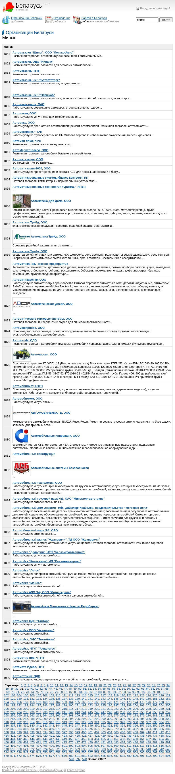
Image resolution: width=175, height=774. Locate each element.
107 (38, 695)
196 (109, 705)
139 (77, 698)
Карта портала (76, 770)
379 (116, 729)
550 (45, 752)
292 (58, 719)
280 (148, 715)
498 (45, 745)
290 (45, 719)
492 (6, 745)
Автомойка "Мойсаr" (27, 583)
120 (122, 695)
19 (95, 685)
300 (109, 719)
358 (148, 725)
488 (148, 742)
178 (161, 702)
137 (64, 698)
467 (12, 742)
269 (77, 715)
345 (64, 725)
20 (100, 685)
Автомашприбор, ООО (28, 327)
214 (58, 708)
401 (90, 732)
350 (96, 725)
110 (58, 695)
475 (64, 742)
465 (167, 739)
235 (25, 712)
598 (84, 759)
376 (96, 729)
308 (161, 719)
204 (161, 705)
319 (64, 722)
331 (142, 722)
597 (78, 759)
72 (22, 692)
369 (51, 729)
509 (116, 745)
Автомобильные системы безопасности (50, 468)
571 (12, 755)
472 (45, 742)
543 (167, 749)
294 (71, 719)
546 (19, 752)
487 (142, 742)
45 (55, 688)
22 (109, 685)
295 (77, 719)
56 (108, 688)
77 (46, 692)
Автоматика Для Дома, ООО (41, 201)
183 (25, 705)
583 (90, 755)
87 (95, 692)
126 (161, 695)
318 (58, 722)
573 (25, 755)
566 (148, 752)
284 (6, 719)
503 (77, 745)
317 (51, 722)
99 (153, 692)
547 (25, 752)
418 (32, 735)
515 (154, 745)
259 (12, 715)
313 (25, 722)
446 (45, 739)
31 (153, 685)
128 (6, 698)
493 (12, 745)
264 (45, 715)
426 (83, 735)
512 (135, 745)
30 (148, 685)
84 (80, 692)
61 (133, 688)
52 (89, 688)
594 (161, 755)
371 (64, 729)
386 (161, 729)
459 (129, 739)
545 (12, 752)
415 (12, 735)
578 (58, 755)
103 (12, 695)
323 (90, 722)
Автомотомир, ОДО (26, 676)
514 (148, 745)
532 (96, 749)
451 (77, 739)
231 (167, 708)
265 (51, 715)
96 (138, 692)
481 (103, 742)
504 (83, 745)
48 (70, 688)
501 (64, 745)
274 (109, 715)
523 (38, 749)
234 (19, 712)
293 (64, 719)
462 (148, 739)
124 (148, 695)
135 (51, 698)
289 (38, 719)
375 (90, 729)
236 (32, 712)
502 (71, 745)
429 (103, 735)
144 (109, 698)
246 (96, 712)
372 (71, 729)
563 (129, 752)
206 (6, 708)
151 (154, 698)
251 (129, 712)
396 (58, 732)
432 (122, 735)
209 (25, 708)
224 (122, 708)
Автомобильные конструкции (33, 453)
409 (142, 732)
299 (103, 719)
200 (135, 705)
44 (50, 688)
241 (64, 712)
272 (96, 715)
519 (12, 749)
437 (154, 735)
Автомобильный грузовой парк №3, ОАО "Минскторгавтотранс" (58, 498)
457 (116, 739)
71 (17, 692)
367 (38, 729)
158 (32, 702)
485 (129, 742)
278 (135, 715)
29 (143, 685)
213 (51, 708)
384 (148, 729)
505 (90, 745)
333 (154, 722)
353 (116, 725)
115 (90, 695)
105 (25, 695)
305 (142, 719)
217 (77, 708)
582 (83, 755)
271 (90, 715)
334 (161, 722)
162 (58, 702)
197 (116, 705)
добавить (17, 21)
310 (6, 722)
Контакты (8, 770)
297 (90, 719)
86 (90, 692)
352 (109, 725)
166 (83, 702)
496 (32, 745)
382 (135, 729)
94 (129, 692)
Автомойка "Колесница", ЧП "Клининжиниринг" (46, 561)
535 (116, 749)
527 (64, 749)
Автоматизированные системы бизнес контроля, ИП (50, 177)
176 (148, 702)
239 (51, 712)
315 (38, 722)
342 (45, 725)
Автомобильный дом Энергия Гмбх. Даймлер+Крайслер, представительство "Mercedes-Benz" (80, 507)
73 (27, 692)
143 (103, 698)
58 (118, 688)
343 (51, 725)
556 (83, 752)
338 (19, 725)
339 (25, 725)
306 (148, 719)
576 (45, 755)
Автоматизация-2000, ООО (31, 168)
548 (32, 752)
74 (32, 692)
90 (109, 692)
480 (96, 742)
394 (45, 732)
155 (12, 702)
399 (77, 732)
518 (6, 749)
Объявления (62, 18)
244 (83, 712)
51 (84, 688)
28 (138, 685)
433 (129, 735)
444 (32, 739)
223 (116, 708)
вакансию (101, 21)
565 (142, 752)
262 (32, 715)
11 (56, 685)
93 (124, 692)
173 (129, 702)
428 (96, 735)
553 (64, 752)
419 (38, 735)
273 (103, 715)
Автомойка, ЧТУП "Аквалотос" (34, 648)
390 (19, 732)
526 (58, 749)
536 (122, 749)
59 (123, 688)
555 (77, 752)
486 (135, 742)
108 (45, 695)
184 (32, 705)
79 (56, 692)
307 (154, 719)
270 (83, 715)
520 (19, 749)
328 (122, 722)
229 (154, 708)
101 (165, 692)
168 (96, 702)
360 (161, 725)
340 (32, 725)
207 (12, 708)
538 (135, 749)
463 (154, 739)
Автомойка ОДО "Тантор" (30, 621)
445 (38, 739)
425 (77, 735)
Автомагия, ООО (24, 113)
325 (103, 722)
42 (41, 688)
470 (32, 742)
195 (103, 705)
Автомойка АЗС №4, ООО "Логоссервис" (41, 592)
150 (148, 698)
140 (83, 698)
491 (167, 742)
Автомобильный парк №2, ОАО (35, 530)
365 (25, 729)
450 (71, 739)
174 (135, 702)
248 (109, 712)
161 (51, 702)
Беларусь (24, 767)
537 (129, 749)
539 (142, 749)
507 (103, 745)
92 (119, 692)
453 (90, 739)
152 (161, 698)
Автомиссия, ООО (34, 354)
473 (51, 742)
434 (135, 735)
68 (167, 688)
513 (142, 745)
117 (103, 695)
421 (51, 735)
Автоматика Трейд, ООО (29, 222)
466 (6, 742)
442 (19, 739)
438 (161, 735)
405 (116, 732)
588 (122, 755)
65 (152, 688)
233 (12, 712)
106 (32, 695)
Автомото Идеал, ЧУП (28, 667)
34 (167, 685)
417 (25, 735)
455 (103, 739)
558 (96, 752)
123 (142, 695)
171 (116, 702)
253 (142, 712)
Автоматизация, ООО (27, 159)
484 (122, 742)
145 (116, 698)
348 (83, 725)
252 (135, 712)
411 (154, 732)
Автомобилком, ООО (27, 398)
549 (38, 752)
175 (142, 702)
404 (109, 732)
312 (19, 722)
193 (90, 705)
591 (142, 755)
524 (45, 749)
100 (158, 692)
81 (66, 692)
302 (122, 719)
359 (154, 725)
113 (77, 695)
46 (60, 688)
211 (38, 708)
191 (77, 705)
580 (71, 755)
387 (167, 729)
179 (167, 702)
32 (158, 685)
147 (129, 698)
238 (45, 712)
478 (83, 742)
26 (129, 685)
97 (143, 692)
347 (77, 725)
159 (38, 702)
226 (135, 708)
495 (25, 745)
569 (167, 752)
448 (58, 739)
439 (167, 735)
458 (122, 739)
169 (103, 702)
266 (58, 715)
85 (85, 692)
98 (148, 692)
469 (25, 742)
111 (64, 695)
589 (129, 755)
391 (25, 732)
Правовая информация (52, 770)
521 (25, 749)
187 (51, 705)
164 (71, 702)
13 (66, 685)
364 (19, 729)
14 (71, 685)
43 (45, 688)
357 (142, 725)
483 (116, 742)
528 (71, 749)
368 (45, 729)
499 (51, 745)
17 (85, 685)
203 (154, 705)
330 (135, 722)
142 (96, 698)
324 (96, 722)
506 (96, 745)
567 (154, 752)
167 (90, 702)
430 (109, 735)
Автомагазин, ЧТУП (26, 71)
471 (38, 742)
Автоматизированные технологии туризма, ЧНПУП (48, 186)
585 (103, 755)
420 (45, 735)
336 (6, 725)
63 (142, 688)
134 (45, 698)
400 (83, 732)
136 (58, 698)
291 (51, 719)
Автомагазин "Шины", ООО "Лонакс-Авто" (43, 52)
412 (161, 732)
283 (167, 715)
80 (61, 692)
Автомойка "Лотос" (26, 570)
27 (133, 685)
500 (58, 745)
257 (167, 712)
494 (19, 745)
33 (163, 685)
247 (103, 712)
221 (103, 708)
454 (96, 739)
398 (71, 732)
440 (6, 739)
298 (96, 719)
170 (109, 702)
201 (142, 705)
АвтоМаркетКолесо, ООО (30, 150)
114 (83, 695)
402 (96, 732)
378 (109, 729)
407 (129, 732)
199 (129, 705)
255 (154, 712)
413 (167, 732)
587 (116, 755)
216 (71, 708)
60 (128, 688)
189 (64, 705)
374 (83, 729)
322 (83, 722)
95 (133, 692)
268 (71, 715)
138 (71, 698)
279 (142, 715)
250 (122, 712)
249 (116, 712)
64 (147, 688)
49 (75, 688)
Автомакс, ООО (23, 122)
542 (161, 749)
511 (129, 745)
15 (75, 685)
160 (45, 702)
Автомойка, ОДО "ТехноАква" (33, 639)
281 (154, 715)
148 (135, 698)
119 (116, 695)
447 (51, 739)
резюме (113, 21)
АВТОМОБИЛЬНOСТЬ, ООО (41, 412)
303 (129, 719)
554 (71, 752)
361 (167, 725)
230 (161, 708)
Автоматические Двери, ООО (42, 304)
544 (6, 752)
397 (64, 732)
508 (109, 745)
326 (109, 722)
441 (12, 739)
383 (142, 729)
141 (90, 698)
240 (58, 712)
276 (122, 715)
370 (58, 729)
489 (154, 742)
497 (38, 745)
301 (116, 719)
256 (161, 712)
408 (135, 732)
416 (19, 735)
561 (116, 752)
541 (154, 749)
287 (25, 719)
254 (148, 712)
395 (51, 732)
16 (80, 685)
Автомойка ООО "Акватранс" (33, 630)
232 (6, 712)
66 (157, 688)
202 (148, 705)
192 (83, 705)
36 (12, 688)
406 (122, 732)
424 (71, 735)
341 (38, 725)
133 (38, 698)
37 (16, 688)
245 (90, 712)
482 (109, 742)
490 (161, 742)
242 (71, 712)
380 (122, 729)
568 (161, 752)
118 (109, 695)
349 (90, 725)
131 (25, 698)
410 (148, 732)
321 (77, 722)
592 (148, 755)
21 (104, 685)
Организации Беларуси (30, 32)
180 (6, 705)
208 (19, 708)
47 (65, 688)
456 (109, 739)
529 (77, 749)
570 (6, 755)
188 (58, 705)
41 (36, 688)
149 (142, 698)
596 (71, 759)
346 (71, 725)
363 (12, 729)
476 (71, 742)
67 (162, 688)
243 (77, 712)
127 (167, 695)
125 (154, 695)
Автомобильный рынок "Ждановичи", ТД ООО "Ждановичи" (56, 539)
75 (37, 692)
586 (109, 755)
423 (64, 735)
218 (83, 708)
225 (129, 708)
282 (161, 715)
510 (122, 745)
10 (51, 685)
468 (19, 742)
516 (161, 745)
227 (142, 708)
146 (122, 698)
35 (7, 688)
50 (79, 688)
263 (38, 715)
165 (77, 702)
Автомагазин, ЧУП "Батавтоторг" (36, 80)
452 (83, 739)
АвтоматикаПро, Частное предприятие (40, 263)
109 (51, 695)
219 (90, 708)
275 (116, 715)
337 (12, 725)
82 (71, 692)
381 (129, 729)
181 (12, 705)
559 (103, 752)
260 (19, 715)
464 (161, 739)
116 (96, 695)
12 (61, 685)
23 (114, 685)
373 (77, 729)
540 (148, 749)
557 (90, 752)
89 (104, 692)
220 (96, 708)
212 (45, 708)
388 (6, 732)
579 (64, 755)
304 (135, 719)
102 (6, 695)
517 (167, 745)
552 (58, 752)
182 (19, 705)
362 (6, 729)
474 (58, 742)
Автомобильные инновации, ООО (46, 435)
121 (129, 695)
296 (83, 719)
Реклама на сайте (26, 770)
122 (135, 695)
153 (167, 698)
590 (135, 755)
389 (12, 732)
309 (167, 719)
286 (19, 719)
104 (19, 695)
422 (58, 735)
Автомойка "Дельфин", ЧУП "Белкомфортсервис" (48, 552)
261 (25, 715)
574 (32, 755)
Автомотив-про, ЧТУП (28, 657)
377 (103, 729)
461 (142, 739)
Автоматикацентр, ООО (29, 279)
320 (71, 722)
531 (90, 749)
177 (154, 702)
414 (6, 735)
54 (99, 688)
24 (119, 685)
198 (122, 705)
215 (64, 708)
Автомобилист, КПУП (27, 386)
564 (135, 752)
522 (32, 749)
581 (77, 755)
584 (96, 755)
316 (45, 722)
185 (38, 705)
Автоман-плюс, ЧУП (26, 141)
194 (96, 705)
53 (94, 688)
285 (12, 719)
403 (103, 732)
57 (113, 688)
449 (64, 739)
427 (90, 735)
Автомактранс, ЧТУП (27, 131)
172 (122, 702)
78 (51, 692)
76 (41, 692)
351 (103, 725)
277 (129, 715)
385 (154, 729)
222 (109, 708)
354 (122, 725)
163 (64, 702)
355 (129, 725)
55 (104, 688)
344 (58, 725)
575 (38, 755)
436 (148, 735)
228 (148, 708)
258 (6, 715)
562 (122, 752)
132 (32, 698)
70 (12, 692)
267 (64, 715)
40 (31, 688)
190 (71, 705)
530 (83, 749)
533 (103, 749)
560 (109, 752)
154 (6, 702)
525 (51, 749)
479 (90, 742)
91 (114, 692)
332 (148, 722)
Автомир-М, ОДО (24, 340)
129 (12, 698)
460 (135, 739)
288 (32, 719)
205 (167, 705)
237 (38, 712)
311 (12, 722)
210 (32, 708)
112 (71, 695)
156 (19, 702)
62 (138, 688)
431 (116, 735)
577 (51, 755)
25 (124, 685)
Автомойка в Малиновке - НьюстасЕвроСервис (55, 606)
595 (167, 755)
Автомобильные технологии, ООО (37, 482)
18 (90, 685)
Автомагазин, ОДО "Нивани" (33, 61)
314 (32, 722)
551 (51, 752)
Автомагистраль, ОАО (28, 104)
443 (25, 739)
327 (116, 722)
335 (167, 722)
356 (135, 725)
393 (38, 732)
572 (19, 755)
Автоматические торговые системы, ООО (42, 318)
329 (129, 722)
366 (32, 729)
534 (109, 749)
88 (100, 692)
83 (75, 692)
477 (77, 742)
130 (19, 698)
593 (154, 755)
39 (26, 688)
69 (7, 692)
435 (142, 735)
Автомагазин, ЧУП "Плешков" (33, 95)
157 (25, 702)
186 (45, 705)
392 (32, 732)
